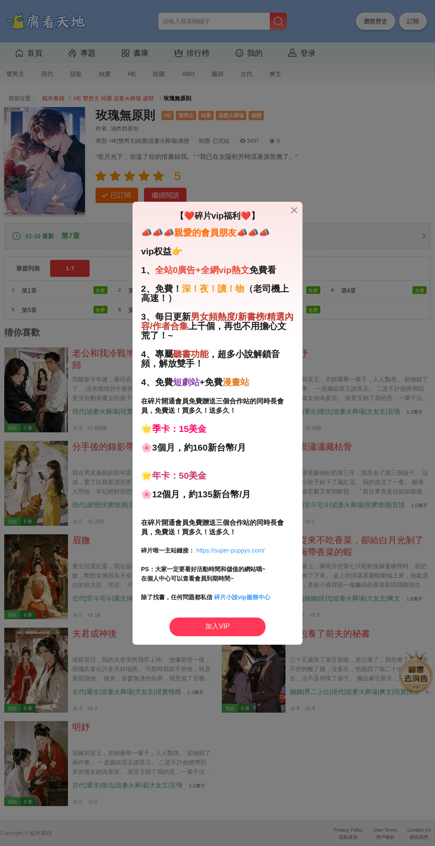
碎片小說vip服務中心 (242, 597)
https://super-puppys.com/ (230, 550)
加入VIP (217, 626)
